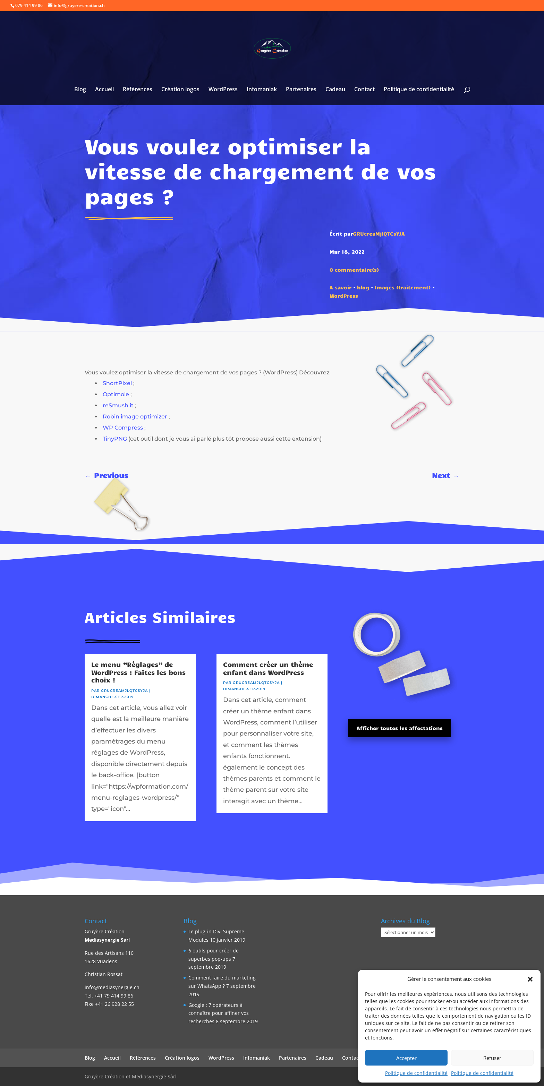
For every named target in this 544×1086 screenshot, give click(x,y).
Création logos (180, 90)
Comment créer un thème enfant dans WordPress (268, 668)
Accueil (104, 90)
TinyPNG (115, 438)
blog (363, 287)
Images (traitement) (403, 287)
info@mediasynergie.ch (112, 987)
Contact (364, 90)
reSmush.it (118, 405)
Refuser (492, 1057)
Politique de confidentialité (416, 1073)
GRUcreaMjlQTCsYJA (379, 233)
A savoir (340, 287)
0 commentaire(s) (354, 269)
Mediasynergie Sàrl (107, 939)
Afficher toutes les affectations (400, 728)
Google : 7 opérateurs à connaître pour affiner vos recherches (218, 1013)
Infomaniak (262, 90)
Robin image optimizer (135, 416)
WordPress (223, 90)
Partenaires (301, 90)
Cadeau (335, 90)
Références (137, 90)
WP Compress (123, 427)
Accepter (406, 1057)
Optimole (116, 394)
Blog (80, 90)
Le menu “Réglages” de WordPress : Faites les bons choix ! (138, 672)
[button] (530, 979)
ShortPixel (117, 383)
